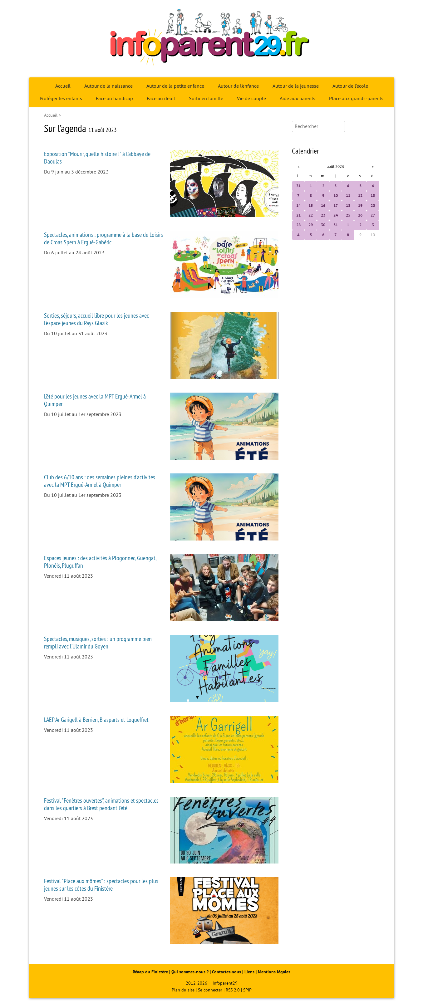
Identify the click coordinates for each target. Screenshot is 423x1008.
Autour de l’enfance (238, 86)
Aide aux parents (297, 98)
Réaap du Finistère (150, 972)
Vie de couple (251, 98)
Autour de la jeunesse (296, 86)
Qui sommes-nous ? (190, 972)
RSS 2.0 (233, 990)
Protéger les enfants (61, 98)
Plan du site (183, 990)
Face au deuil (161, 98)
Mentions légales (274, 972)
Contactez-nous (226, 972)
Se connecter (210, 990)
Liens (249, 972)
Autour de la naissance (108, 86)
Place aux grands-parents (356, 98)
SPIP (247, 990)
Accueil (63, 86)
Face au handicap (114, 98)
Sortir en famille (206, 98)
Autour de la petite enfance (175, 86)
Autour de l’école (350, 86)
